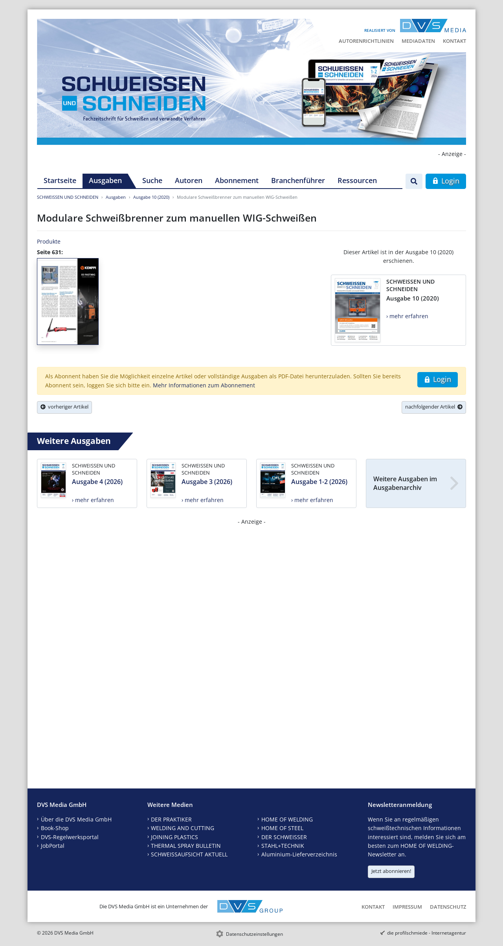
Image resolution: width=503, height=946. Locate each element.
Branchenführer (298, 180)
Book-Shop (55, 828)
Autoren (188, 180)
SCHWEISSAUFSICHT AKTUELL (189, 854)
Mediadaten (418, 40)
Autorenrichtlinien (366, 40)
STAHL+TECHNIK (282, 845)
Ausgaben (105, 180)
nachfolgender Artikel (434, 406)
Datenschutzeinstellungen (254, 934)
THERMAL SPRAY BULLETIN (186, 845)
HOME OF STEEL (282, 828)
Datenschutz (448, 906)
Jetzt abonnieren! (391, 870)
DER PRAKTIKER (171, 819)
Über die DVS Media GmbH (76, 819)
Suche (152, 180)
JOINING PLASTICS (174, 837)
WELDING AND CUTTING (182, 828)
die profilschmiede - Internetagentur (426, 933)
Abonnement (237, 180)
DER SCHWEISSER (284, 837)
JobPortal (52, 845)
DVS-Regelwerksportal (70, 837)
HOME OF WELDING (287, 819)
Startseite (60, 180)
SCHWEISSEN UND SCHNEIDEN (67, 197)
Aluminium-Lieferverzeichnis (299, 854)
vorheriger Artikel (64, 406)
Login (445, 180)
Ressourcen (357, 180)
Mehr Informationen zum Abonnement (204, 385)
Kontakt (454, 40)
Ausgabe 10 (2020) (151, 197)
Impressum (407, 906)
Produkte (49, 241)
